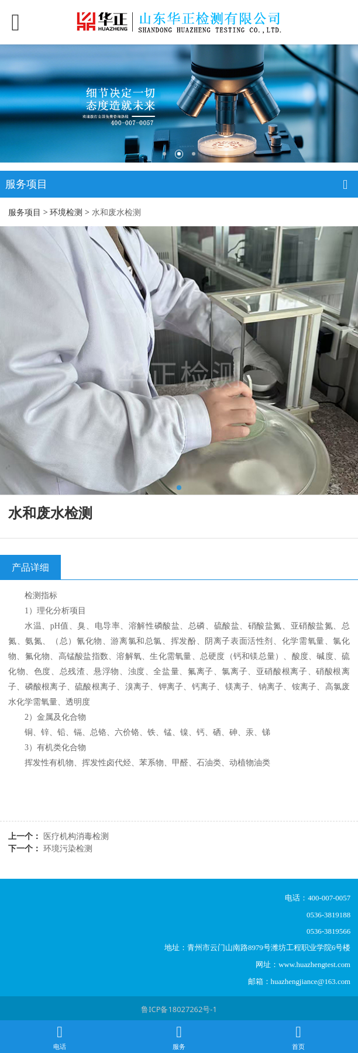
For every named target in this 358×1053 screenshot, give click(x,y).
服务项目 (24, 211)
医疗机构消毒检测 (76, 835)
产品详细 (30, 567)
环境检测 (66, 211)
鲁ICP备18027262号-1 (179, 1009)
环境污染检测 (67, 848)
